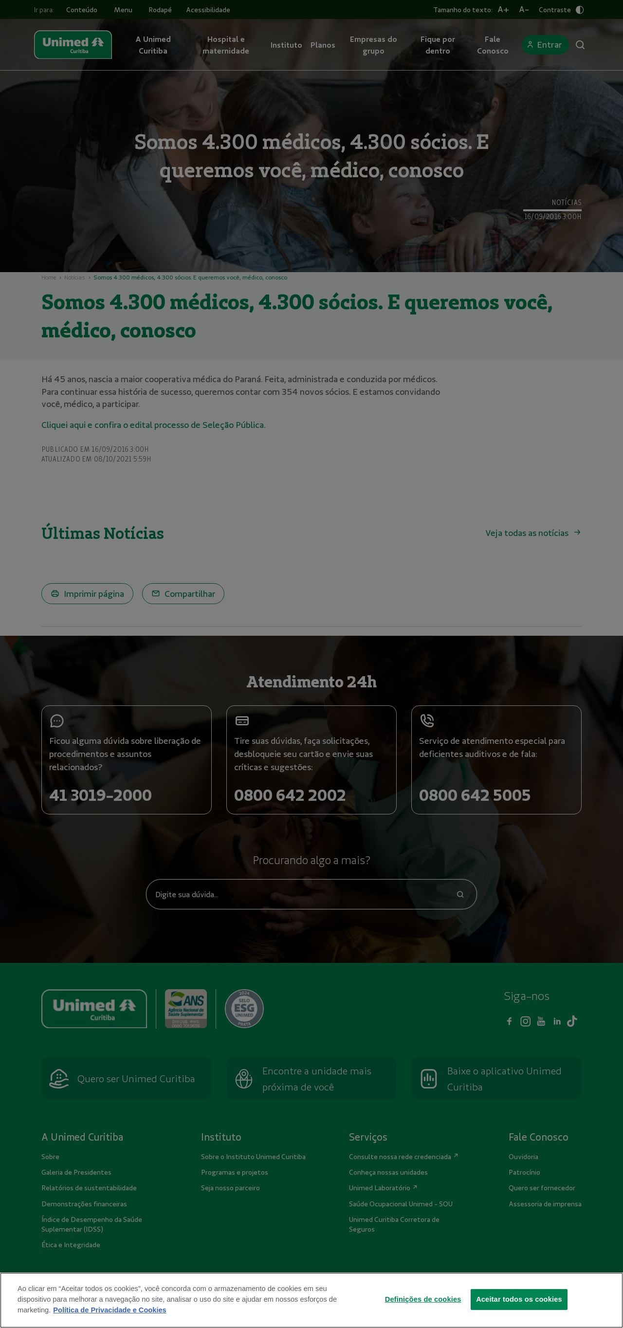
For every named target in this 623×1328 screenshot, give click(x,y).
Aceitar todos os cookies (519, 1312)
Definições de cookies (423, 1312)
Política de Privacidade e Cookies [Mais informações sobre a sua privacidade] (109, 1323)
